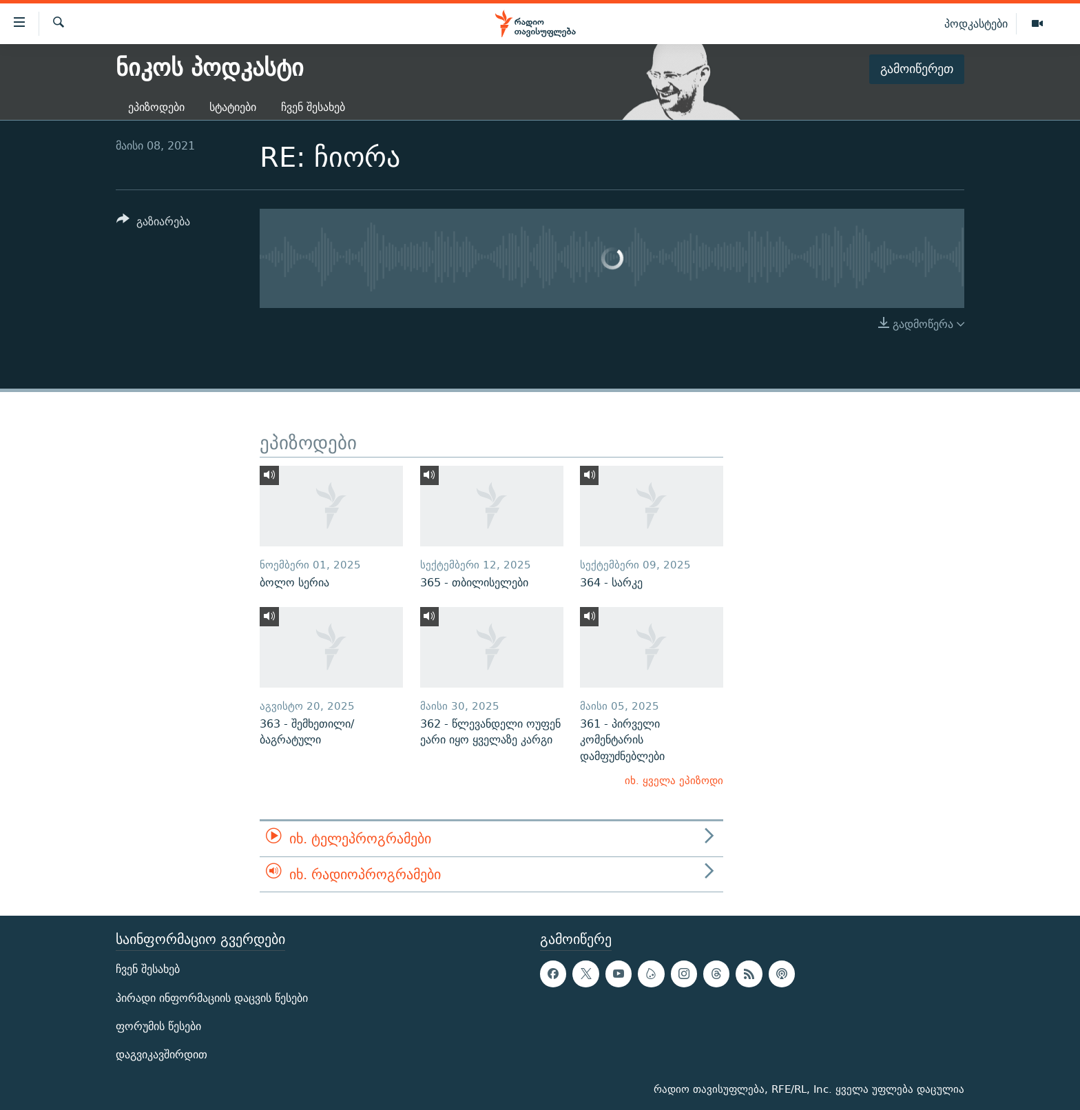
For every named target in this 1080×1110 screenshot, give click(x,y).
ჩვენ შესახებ (313, 107)
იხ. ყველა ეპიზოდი (674, 780)
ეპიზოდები (156, 107)
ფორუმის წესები (158, 1026)
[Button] (153, 223)
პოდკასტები (976, 23)
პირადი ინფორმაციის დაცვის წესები (212, 998)
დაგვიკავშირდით (161, 1054)
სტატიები (232, 107)
